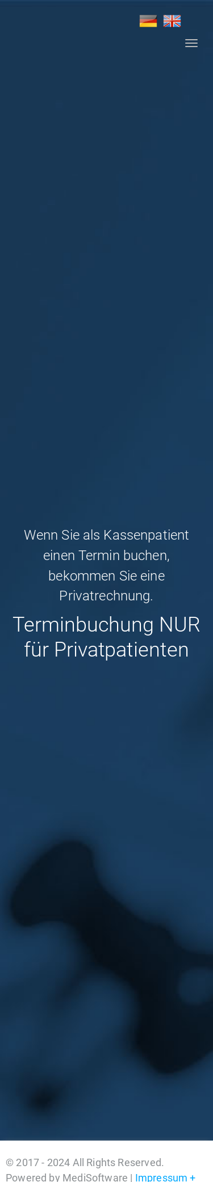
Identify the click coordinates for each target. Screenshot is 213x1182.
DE (148, 21)
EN (172, 21)
